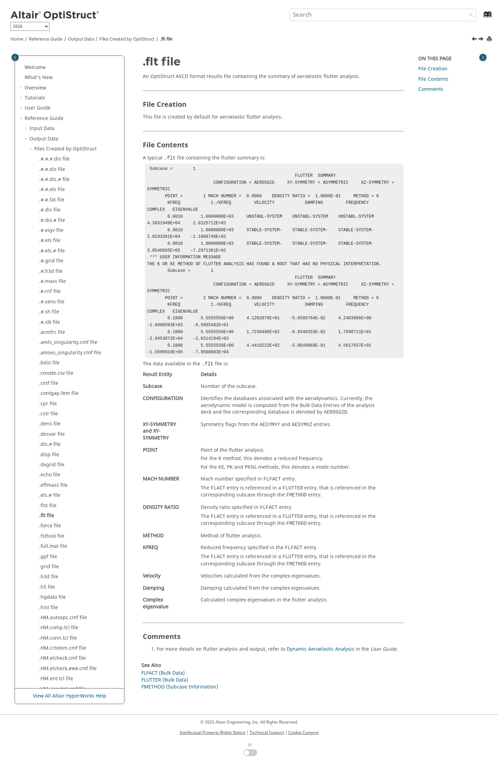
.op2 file (48, 470)
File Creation (432, 68)
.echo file (49, 103)
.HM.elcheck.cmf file (62, 286)
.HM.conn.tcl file (58, 266)
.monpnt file (53, 449)
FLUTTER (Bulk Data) (164, 693)
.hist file (48, 236)
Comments (430, 89)
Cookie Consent (303, 732)
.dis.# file (50, 72)
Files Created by (127, 39)
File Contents (433, 79)
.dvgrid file (51, 93)
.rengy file (51, 571)
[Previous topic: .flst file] (475, 40)
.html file (49, 327)
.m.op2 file (51, 388)
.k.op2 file (50, 358)
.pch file (48, 500)
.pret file (49, 531)
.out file (48, 490)
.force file (50, 154)
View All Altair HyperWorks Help (69, 696)
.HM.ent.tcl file (56, 307)
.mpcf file (50, 460)
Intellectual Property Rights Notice (212, 732)
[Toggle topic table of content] (483, 57)
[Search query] (383, 15)
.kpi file (47, 368)
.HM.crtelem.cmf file (62, 276)
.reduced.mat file (59, 561)
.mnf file (49, 429)
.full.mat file (53, 174)
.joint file (49, 348)
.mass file (50, 409)
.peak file (49, 521)
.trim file (49, 684)
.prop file (49, 541)
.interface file (54, 337)
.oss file (48, 480)
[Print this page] (490, 39)
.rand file (49, 551)
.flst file (47, 134)
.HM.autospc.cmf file (63, 246)
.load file (49, 378)
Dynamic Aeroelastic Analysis (320, 662)
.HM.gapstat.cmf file (62, 317)
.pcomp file (52, 510)
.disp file (49, 83)
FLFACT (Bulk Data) (163, 687)
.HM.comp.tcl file (58, 256)
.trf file (47, 673)
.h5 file (47, 215)
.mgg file (49, 419)
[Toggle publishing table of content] (15, 57)
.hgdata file (52, 225)
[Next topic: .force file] (481, 40)
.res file (47, 582)
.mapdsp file (53, 398)
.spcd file (49, 622)
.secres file (51, 592)
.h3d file (48, 205)
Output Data (81, 39)
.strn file (49, 653)
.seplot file (51, 602)
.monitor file (53, 439)
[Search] (469, 15)
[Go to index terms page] (480, 17)
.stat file (48, 643)
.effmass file (53, 113)
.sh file (47, 612)
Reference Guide (45, 39)
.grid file (49, 195)
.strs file (48, 663)
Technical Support (267, 732)
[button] (36, 62)
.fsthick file (51, 164)
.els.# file (49, 123)
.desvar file (52, 62)
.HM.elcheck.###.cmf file (68, 297)
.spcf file (49, 633)
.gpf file (48, 185)
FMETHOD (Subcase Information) (179, 700)
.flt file (166, 39)
